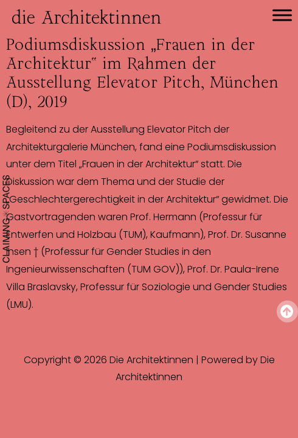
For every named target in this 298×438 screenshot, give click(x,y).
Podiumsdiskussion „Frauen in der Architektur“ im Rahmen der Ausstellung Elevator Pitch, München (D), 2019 (142, 73)
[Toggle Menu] (282, 15)
